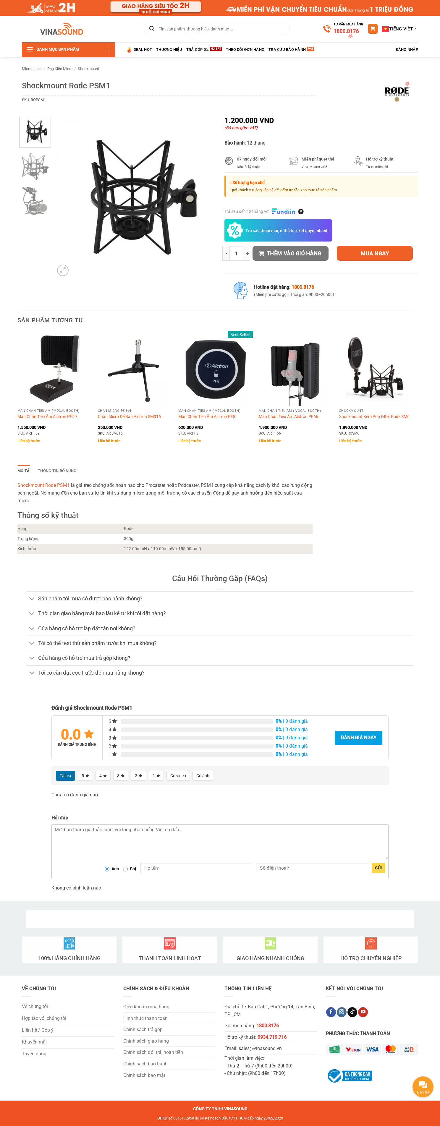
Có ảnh (202, 775)
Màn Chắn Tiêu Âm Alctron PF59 (47, 416)
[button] (373, 29)
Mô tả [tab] (23, 471)
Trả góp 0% (197, 49)
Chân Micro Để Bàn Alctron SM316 (129, 416)
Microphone (32, 69)
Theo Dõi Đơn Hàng (245, 49)
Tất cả (65, 775)
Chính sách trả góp (143, 1029)
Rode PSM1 (57, 485)
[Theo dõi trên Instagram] (342, 1012)
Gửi (378, 868)
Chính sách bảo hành (145, 1064)
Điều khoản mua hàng (146, 1007)
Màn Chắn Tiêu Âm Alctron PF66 (288, 416)
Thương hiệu (169, 49)
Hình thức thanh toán (145, 1018)
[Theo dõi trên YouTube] (363, 1012)
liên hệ (268, 190)
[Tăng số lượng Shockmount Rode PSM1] (246, 253)
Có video (178, 775)
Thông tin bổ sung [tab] (57, 471)
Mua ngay (375, 253)
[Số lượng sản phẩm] (236, 253)
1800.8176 (346, 31)
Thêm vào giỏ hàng (290, 253)
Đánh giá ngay (358, 738)
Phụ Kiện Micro (59, 69)
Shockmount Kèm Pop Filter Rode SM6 (374, 416)
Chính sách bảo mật (144, 1075)
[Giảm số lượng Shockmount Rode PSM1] (225, 253)
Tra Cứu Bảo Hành (287, 49)
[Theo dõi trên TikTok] (352, 1012)
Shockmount (88, 69)
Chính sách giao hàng (146, 1041)
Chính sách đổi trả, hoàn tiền (153, 1052)
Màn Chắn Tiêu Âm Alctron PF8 (206, 416)
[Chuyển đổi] (32, 599)
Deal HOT (139, 50)
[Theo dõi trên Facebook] (331, 1012)
